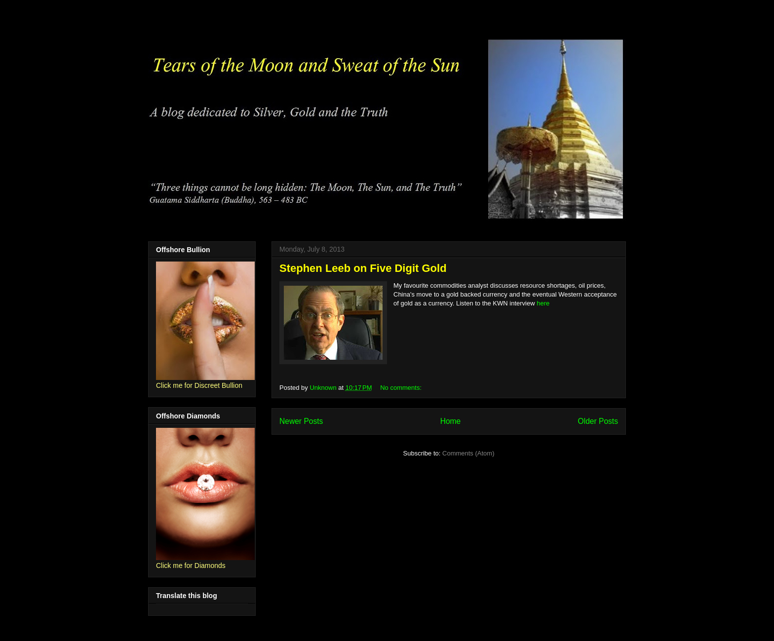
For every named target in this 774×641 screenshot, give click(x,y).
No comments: (401, 387)
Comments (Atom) (468, 453)
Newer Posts (301, 421)
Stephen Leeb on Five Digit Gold (363, 268)
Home (450, 421)
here (543, 303)
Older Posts (598, 421)
